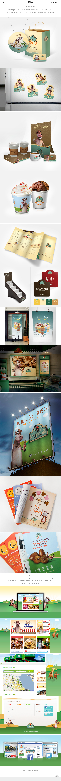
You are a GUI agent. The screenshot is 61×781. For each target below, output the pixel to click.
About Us (9, 2)
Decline (40, 779)
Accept (37, 779)
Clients (14, 2)
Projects (4, 2)
